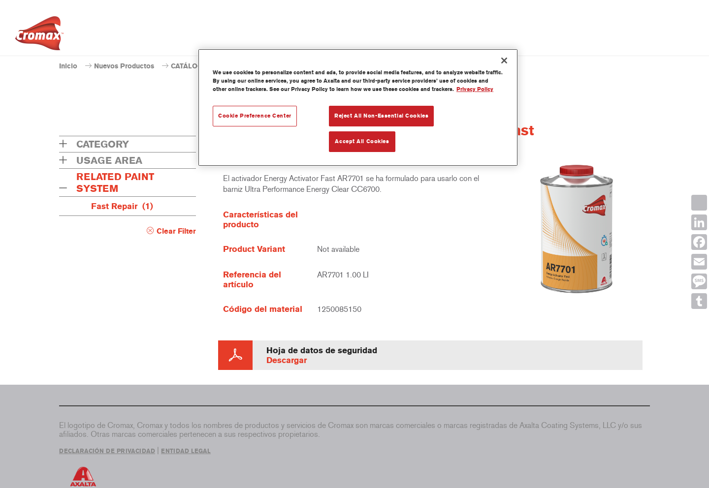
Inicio (68, 66)
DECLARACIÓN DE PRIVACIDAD (107, 451)
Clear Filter (176, 231)
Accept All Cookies (362, 141)
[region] (358, 107)
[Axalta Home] (39, 36)
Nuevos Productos (124, 66)
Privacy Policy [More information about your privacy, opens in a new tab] (474, 89)
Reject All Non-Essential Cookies (381, 115)
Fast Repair (122, 206)
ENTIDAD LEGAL (186, 451)
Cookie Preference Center (254, 115)
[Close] (504, 60)
